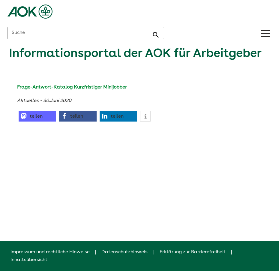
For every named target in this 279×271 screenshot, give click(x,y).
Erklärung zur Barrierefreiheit (193, 252)
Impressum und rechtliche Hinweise (50, 252)
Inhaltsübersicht (28, 259)
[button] (37, 116)
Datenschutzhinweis (124, 252)
